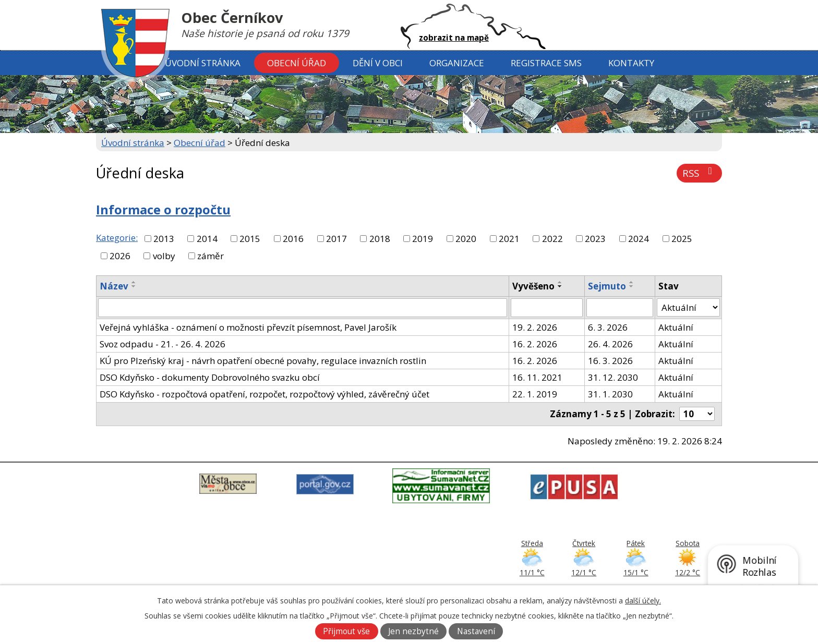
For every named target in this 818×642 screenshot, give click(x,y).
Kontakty (631, 63)
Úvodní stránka (202, 63)
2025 (681, 239)
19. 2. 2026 (534, 327)
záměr (210, 256)
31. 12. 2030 (613, 377)
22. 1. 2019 (534, 394)
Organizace (456, 63)
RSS (699, 172)
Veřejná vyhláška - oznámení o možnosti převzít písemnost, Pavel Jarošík (248, 327)
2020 (465, 239)
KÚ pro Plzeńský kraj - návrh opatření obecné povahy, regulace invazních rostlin (263, 361)
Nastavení (476, 631)
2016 (293, 239)
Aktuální (675, 327)
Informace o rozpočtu (163, 209)
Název (114, 286)
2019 (422, 239)
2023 (595, 239)
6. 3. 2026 (608, 327)
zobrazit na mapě (454, 37)
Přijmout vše (346, 631)
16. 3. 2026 (610, 361)
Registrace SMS (546, 63)
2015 (249, 239)
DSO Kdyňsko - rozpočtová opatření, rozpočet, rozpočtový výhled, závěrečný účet (264, 394)
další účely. (643, 600)
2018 (379, 239)
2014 (207, 239)
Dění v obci (378, 63)
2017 (336, 239)
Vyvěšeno (533, 286)
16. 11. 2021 (537, 377)
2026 (120, 256)
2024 (638, 239)
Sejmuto (607, 286)
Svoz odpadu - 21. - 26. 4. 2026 (162, 344)
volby (164, 256)
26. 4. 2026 (610, 344)
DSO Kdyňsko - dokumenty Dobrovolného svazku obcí (210, 377)
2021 (509, 239)
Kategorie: (117, 238)
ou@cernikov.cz (370, 576)
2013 (163, 239)
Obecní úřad (296, 63)
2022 (552, 239)
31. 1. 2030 (610, 394)
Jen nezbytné (413, 631)
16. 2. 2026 (534, 344)
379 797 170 (368, 564)
